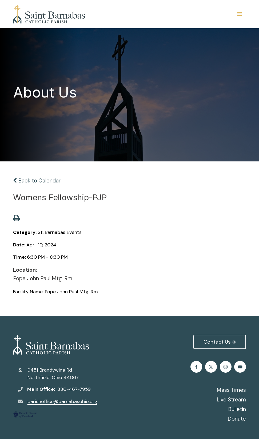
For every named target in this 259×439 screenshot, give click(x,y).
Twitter (211, 367)
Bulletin (237, 409)
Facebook (196, 367)
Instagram (226, 367)
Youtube (240, 367)
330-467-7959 (74, 389)
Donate (237, 418)
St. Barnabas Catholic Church (51, 345)
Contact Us (220, 341)
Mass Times (231, 390)
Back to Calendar (37, 180)
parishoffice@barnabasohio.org (62, 401)
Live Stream (231, 399)
